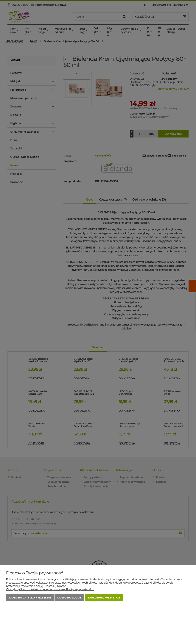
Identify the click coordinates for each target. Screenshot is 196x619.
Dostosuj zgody (69, 597)
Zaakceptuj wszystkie (104, 597)
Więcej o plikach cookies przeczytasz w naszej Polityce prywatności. (50, 589)
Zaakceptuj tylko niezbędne (30, 597)
